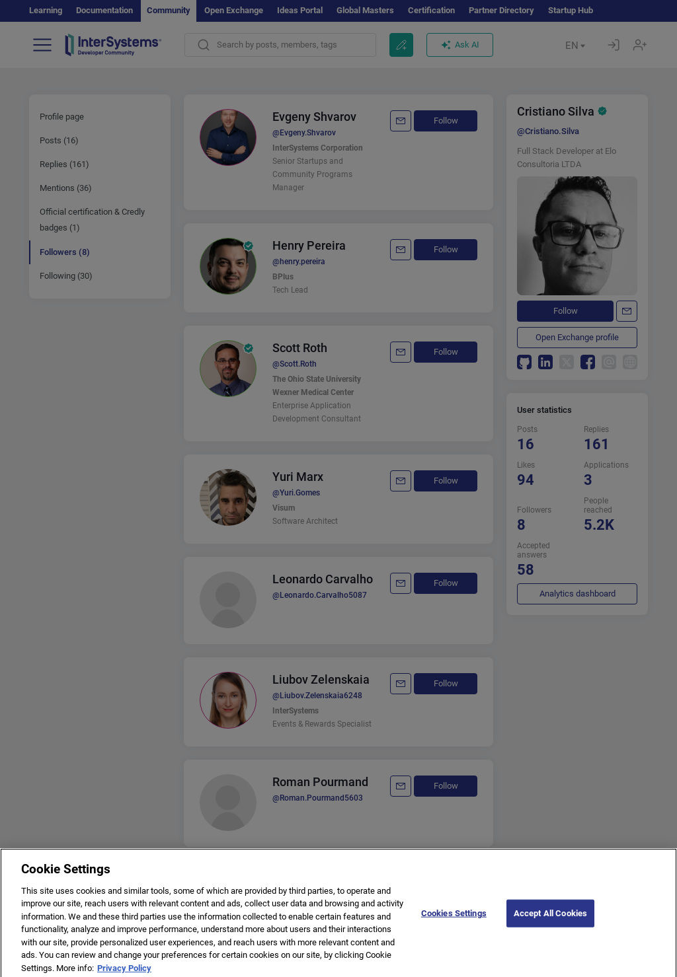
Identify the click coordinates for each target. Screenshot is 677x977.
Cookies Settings (454, 925)
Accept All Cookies (550, 925)
